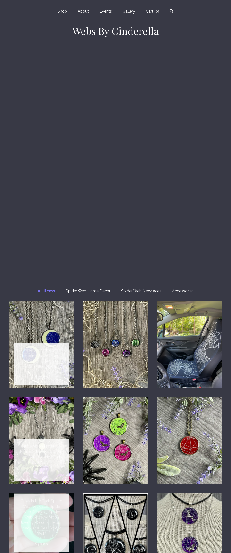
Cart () (152, 11)
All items (46, 61)
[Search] (171, 12)
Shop (62, 11)
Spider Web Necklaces (141, 61)
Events (105, 11)
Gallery (129, 11)
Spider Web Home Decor (88, 61)
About (83, 11)
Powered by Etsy (189, 519)
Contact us (41, 543)
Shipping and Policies (41, 535)
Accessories (183, 61)
